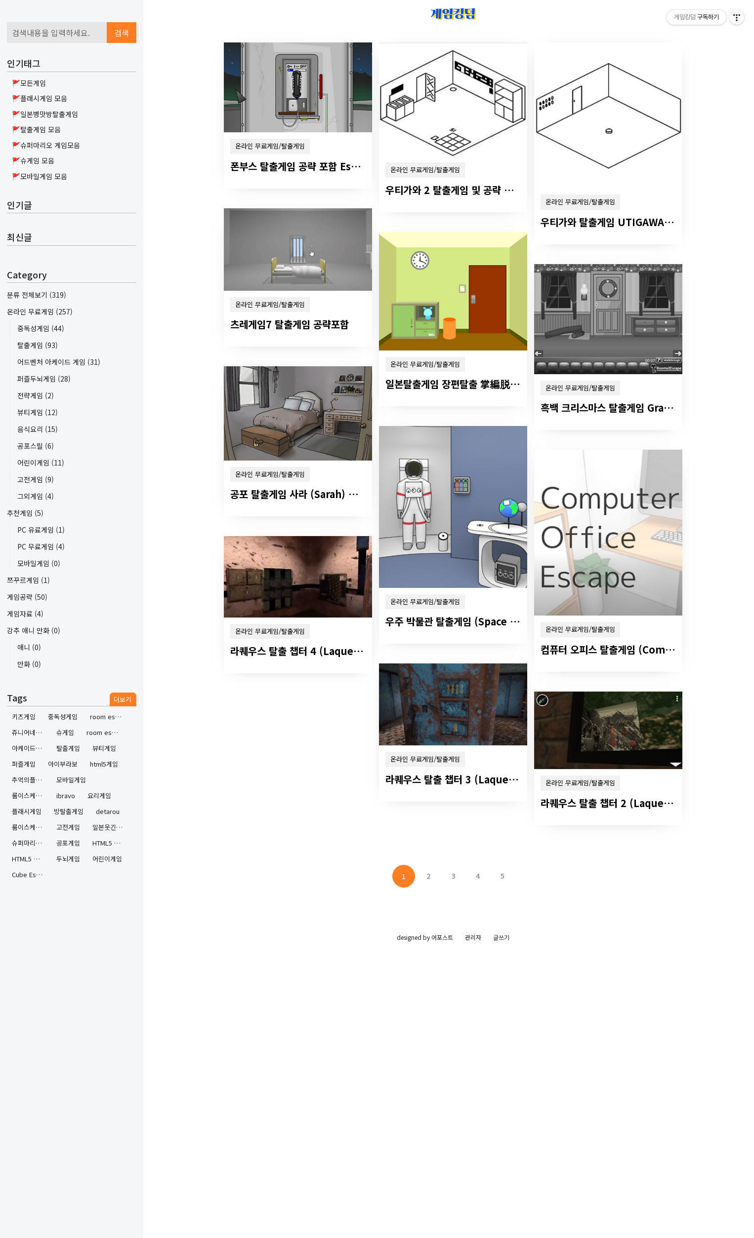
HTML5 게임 (28, 858)
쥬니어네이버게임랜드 (30, 732)
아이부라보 (63, 764)
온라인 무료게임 (40, 311)
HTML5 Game (110, 843)
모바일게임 (38, 563)
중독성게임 (40, 328)
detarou (108, 811)
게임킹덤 (453, 13)
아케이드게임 (29, 748)
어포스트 (442, 937)
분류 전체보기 (36, 295)
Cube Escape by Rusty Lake (30, 874)
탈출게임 (37, 345)
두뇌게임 (68, 858)
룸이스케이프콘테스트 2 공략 (30, 827)
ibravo (65, 795)
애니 (29, 647)
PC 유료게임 (41, 530)
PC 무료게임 (41, 546)
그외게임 (35, 496)
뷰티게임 (37, 412)
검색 (121, 33)
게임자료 (25, 614)
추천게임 (25, 513)
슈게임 (65, 732)
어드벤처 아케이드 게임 (58, 362)
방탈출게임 (69, 811)
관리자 (473, 937)
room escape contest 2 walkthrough (108, 716)
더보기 (122, 699)
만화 (29, 664)
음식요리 (37, 429)
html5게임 (104, 764)
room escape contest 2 (105, 732)
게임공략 (27, 597)
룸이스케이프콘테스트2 (30, 795)
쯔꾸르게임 (28, 580)
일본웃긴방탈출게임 (110, 827)
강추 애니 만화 (33, 630)
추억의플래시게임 (30, 779)
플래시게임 (27, 811)
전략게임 (35, 395)
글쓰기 (501, 937)
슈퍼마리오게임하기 (30, 843)
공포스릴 (35, 446)
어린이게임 (40, 462)
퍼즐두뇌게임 (44, 379)
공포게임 (68, 843)
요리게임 (99, 795)
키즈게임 (24, 716)
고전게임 (35, 479)
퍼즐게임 (24, 764)
